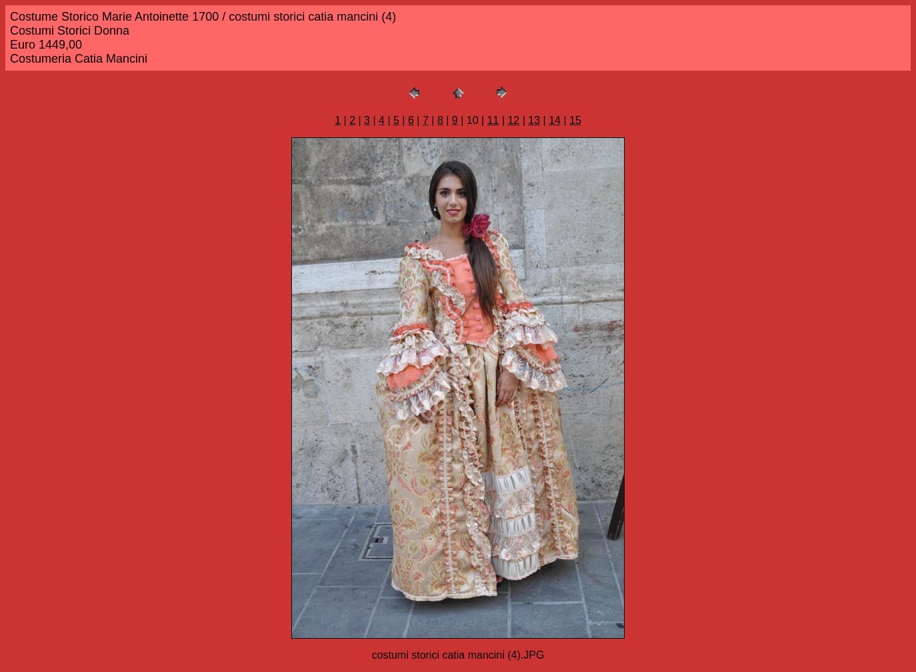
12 (513, 120)
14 (555, 120)
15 (575, 120)
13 (534, 120)
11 (493, 120)
